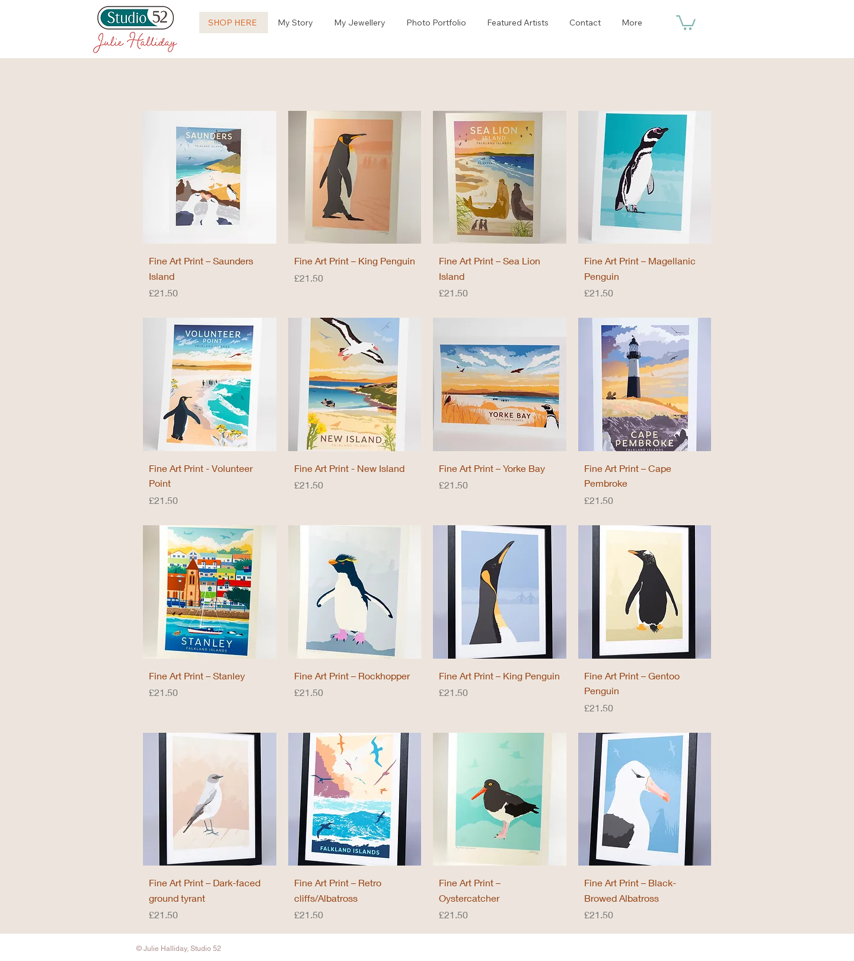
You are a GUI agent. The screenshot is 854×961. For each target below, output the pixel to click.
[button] (686, 22)
